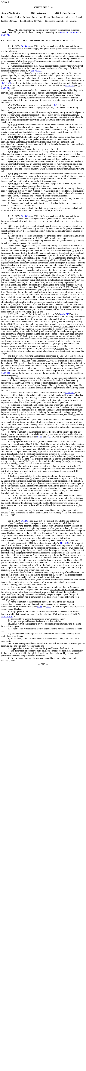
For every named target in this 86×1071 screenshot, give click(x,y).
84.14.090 (5, 373)
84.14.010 (64, 32)
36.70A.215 (6, 83)
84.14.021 (5, 35)
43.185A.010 (7, 616)
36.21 (48, 437)
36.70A (56, 105)
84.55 (39, 437)
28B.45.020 (36, 71)
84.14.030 (69, 392)
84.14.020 (74, 32)
